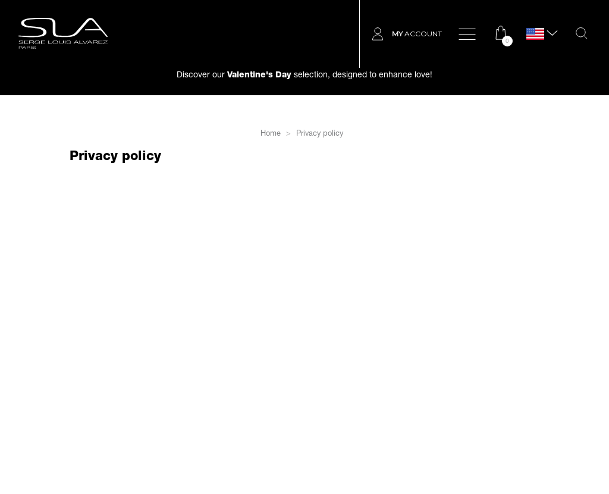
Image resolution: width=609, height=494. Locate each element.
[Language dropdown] (535, 34)
